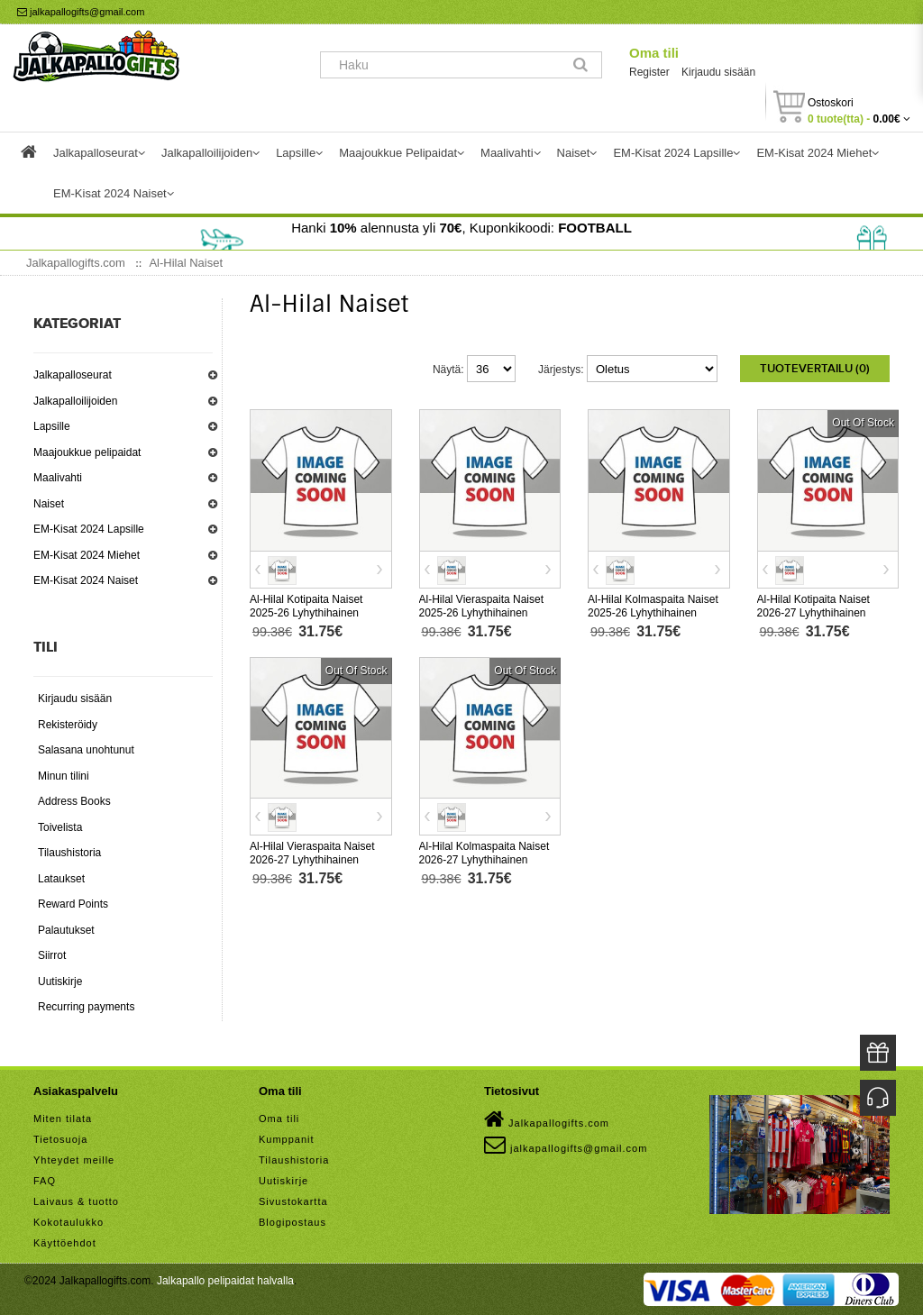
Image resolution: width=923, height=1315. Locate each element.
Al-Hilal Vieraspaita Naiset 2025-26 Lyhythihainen (481, 606)
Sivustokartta (293, 1201)
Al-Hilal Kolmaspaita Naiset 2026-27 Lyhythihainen (484, 853)
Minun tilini (63, 776)
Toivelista (60, 827)
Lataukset (61, 878)
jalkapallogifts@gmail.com (80, 11)
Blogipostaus (292, 1222)
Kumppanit (287, 1139)
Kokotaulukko (68, 1222)
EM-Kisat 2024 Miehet (86, 555)
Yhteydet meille (73, 1160)
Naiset (48, 504)
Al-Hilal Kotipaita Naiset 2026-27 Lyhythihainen (813, 606)
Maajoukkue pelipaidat (87, 452)
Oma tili (654, 52)
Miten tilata (62, 1118)
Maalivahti (57, 477)
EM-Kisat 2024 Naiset (85, 580)
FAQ (44, 1180)
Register (649, 72)
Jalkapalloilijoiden (75, 401)
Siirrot (52, 955)
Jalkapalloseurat (72, 375)
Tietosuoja (60, 1139)
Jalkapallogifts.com (546, 1119)
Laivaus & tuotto (76, 1201)
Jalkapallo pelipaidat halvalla (225, 1280)
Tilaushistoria (69, 852)
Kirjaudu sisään (718, 72)
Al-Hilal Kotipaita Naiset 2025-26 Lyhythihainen (306, 606)
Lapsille (51, 426)
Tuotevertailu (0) (815, 368)
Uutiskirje (60, 981)
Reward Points (73, 904)
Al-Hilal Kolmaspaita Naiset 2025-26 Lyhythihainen (653, 606)
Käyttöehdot (64, 1242)
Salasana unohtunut (86, 750)
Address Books (74, 801)
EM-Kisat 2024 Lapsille (88, 529)
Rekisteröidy (67, 724)
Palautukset (66, 930)
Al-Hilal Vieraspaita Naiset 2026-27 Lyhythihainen (312, 853)
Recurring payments (86, 1006)
